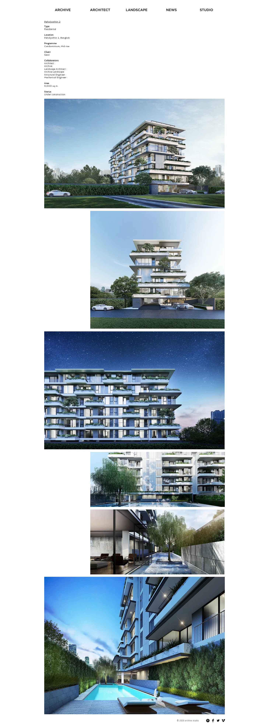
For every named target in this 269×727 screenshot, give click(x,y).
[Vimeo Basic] (223, 720)
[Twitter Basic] (218, 720)
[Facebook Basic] (213, 720)
